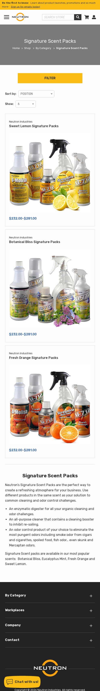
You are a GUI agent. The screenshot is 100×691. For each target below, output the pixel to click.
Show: (9, 104)
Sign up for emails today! (25, 6)
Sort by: (10, 94)
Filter (50, 78)
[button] (22, 682)
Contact (12, 640)
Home (16, 48)
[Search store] (58, 17)
